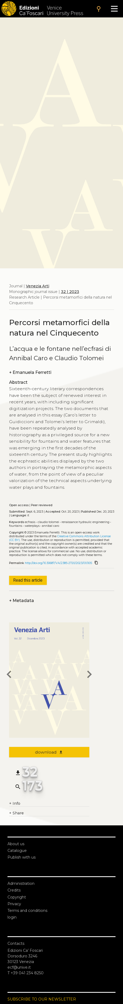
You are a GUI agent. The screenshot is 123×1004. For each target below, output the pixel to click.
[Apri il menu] (114, 8)
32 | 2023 (70, 291)
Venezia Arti (37, 286)
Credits (14, 890)
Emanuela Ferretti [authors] (30, 372)
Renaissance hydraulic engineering (85, 522)
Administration (20, 883)
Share (16, 813)
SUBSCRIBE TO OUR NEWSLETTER (41, 999)
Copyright (16, 897)
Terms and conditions (27, 910)
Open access (19, 505)
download (49, 752)
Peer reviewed (41, 505)
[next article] (89, 675)
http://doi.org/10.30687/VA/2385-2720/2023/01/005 (58, 563)
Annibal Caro (50, 526)
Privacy (14, 903)
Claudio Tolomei (48, 522)
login (12, 917)
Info (14, 803)
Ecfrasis (30, 522)
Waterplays (32, 526)
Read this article (28, 580)
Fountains (15, 526)
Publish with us (21, 857)
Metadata (21, 600)
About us (15, 843)
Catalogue (17, 850)
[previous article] (9, 675)
